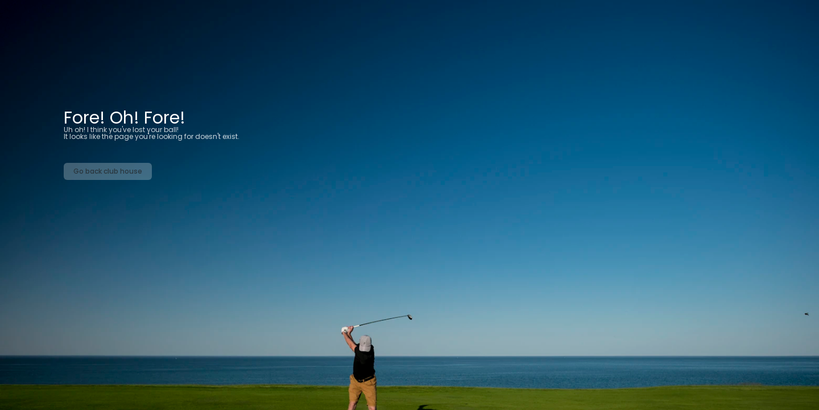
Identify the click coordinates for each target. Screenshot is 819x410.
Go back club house (107, 171)
